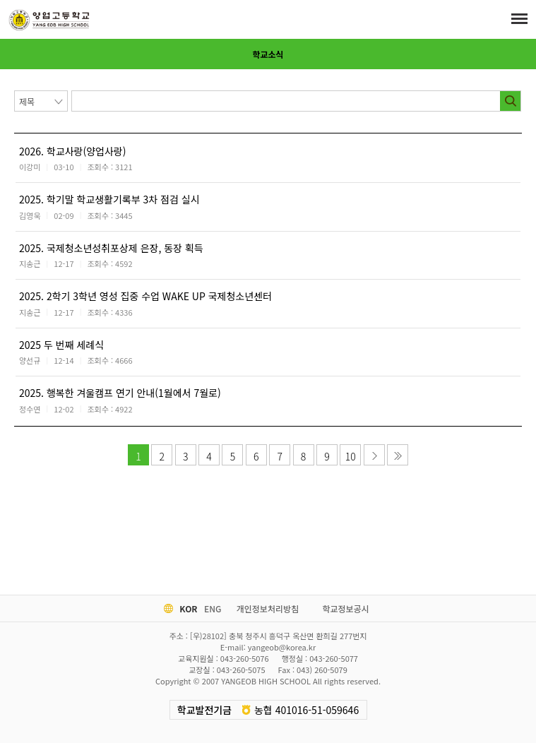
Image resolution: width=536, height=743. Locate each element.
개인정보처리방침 (268, 608)
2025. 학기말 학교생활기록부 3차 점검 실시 (109, 199)
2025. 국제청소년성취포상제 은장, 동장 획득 (111, 248)
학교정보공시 (345, 608)
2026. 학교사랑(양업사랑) (72, 151)
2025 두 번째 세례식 (61, 345)
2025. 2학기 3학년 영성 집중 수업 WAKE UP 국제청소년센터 (145, 296)
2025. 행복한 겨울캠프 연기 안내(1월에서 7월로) (120, 393)
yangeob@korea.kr (282, 647)
